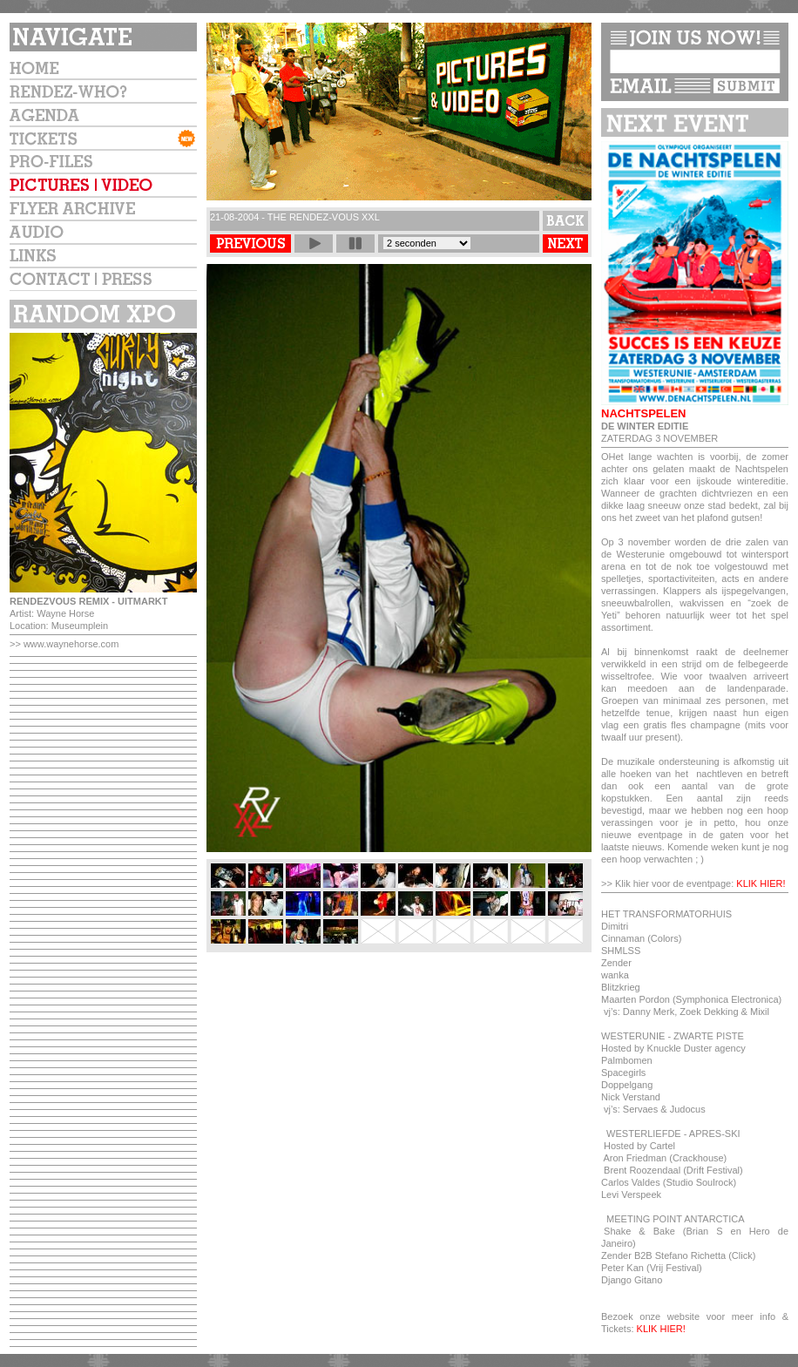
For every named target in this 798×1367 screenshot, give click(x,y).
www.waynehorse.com (71, 644)
